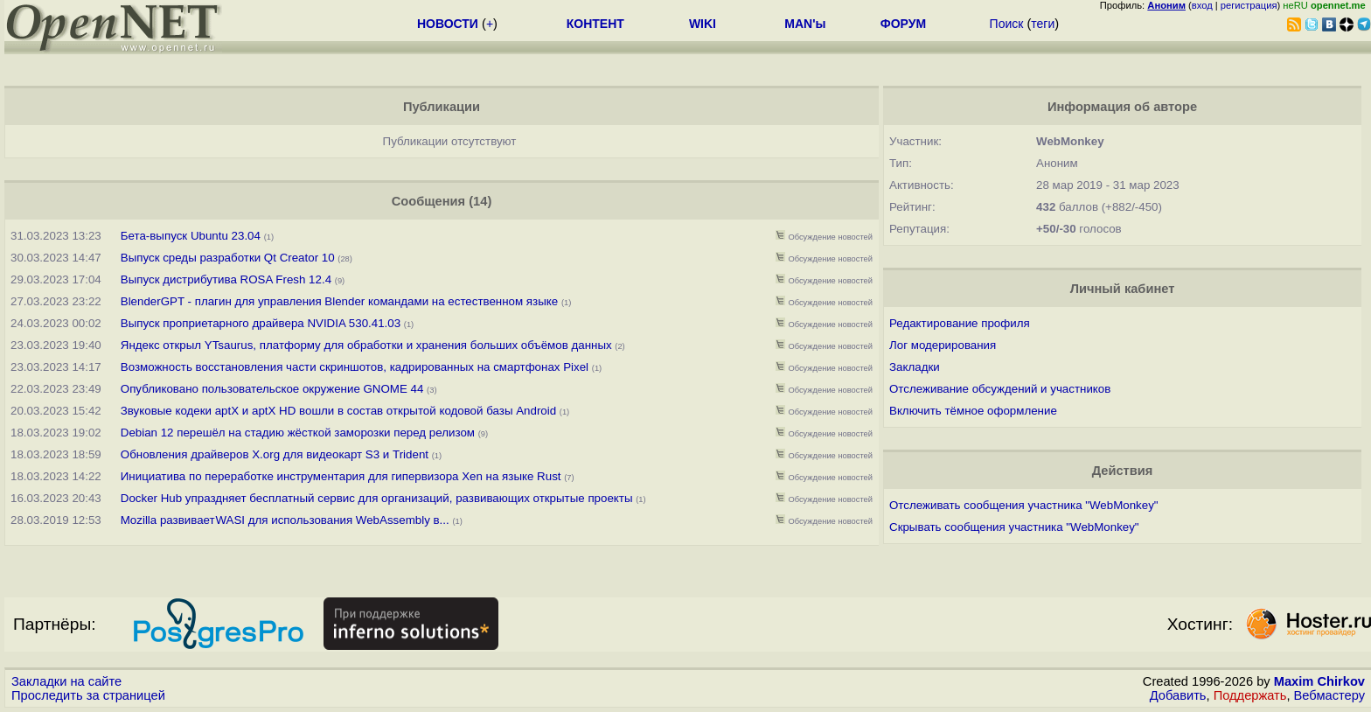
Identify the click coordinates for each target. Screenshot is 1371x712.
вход (1202, 5)
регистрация (1249, 5)
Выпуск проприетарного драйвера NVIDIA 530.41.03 (260, 323)
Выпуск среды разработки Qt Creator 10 (228, 257)
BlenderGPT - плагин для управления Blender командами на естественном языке (339, 301)
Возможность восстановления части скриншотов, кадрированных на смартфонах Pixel (354, 366)
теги (1042, 24)
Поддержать (1250, 695)
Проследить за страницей (88, 695)
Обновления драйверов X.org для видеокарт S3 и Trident (274, 454)
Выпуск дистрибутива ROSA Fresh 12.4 (226, 279)
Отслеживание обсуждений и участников (999, 388)
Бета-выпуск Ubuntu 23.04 (191, 235)
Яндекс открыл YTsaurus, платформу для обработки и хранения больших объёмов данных (366, 345)
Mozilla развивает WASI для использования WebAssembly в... (285, 520)
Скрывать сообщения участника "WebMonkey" (1014, 527)
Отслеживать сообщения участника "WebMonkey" (1024, 505)
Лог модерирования (942, 345)
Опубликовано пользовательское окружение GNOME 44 (272, 388)
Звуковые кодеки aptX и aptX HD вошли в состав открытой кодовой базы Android (338, 410)
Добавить (1178, 695)
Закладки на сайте (66, 681)
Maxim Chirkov (1319, 681)
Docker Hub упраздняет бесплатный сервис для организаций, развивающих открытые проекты (377, 498)
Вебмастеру (1329, 695)
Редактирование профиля (959, 323)
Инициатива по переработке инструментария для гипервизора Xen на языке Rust (341, 476)
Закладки (914, 366)
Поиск (1007, 24)
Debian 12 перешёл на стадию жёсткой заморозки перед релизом (299, 432)
